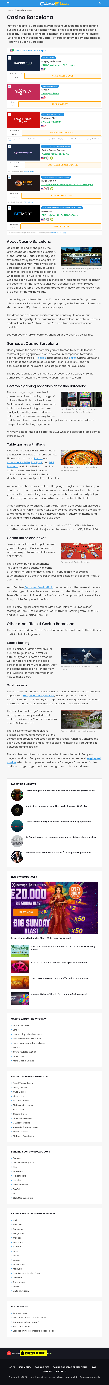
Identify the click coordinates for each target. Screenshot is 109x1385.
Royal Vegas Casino (23, 1085)
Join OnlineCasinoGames (64, 166)
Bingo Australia (20, 1133)
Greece (17, 1248)
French (38, 460)
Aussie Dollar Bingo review (26, 1129)
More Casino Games (23, 1062)
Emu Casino (19, 1111)
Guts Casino (19, 1093)
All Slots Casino (21, 1102)
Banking (17, 1160)
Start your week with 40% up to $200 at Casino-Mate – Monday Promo (63, 950)
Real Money (25, 1367)
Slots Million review (22, 1120)
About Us (61, 1371)
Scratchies (18, 1058)
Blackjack (36, 464)
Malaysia (17, 1270)
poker (72, 360)
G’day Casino (20, 1089)
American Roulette (18, 464)
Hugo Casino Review (26, 198)
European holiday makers (38, 697)
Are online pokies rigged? (26, 1324)
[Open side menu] (8, 3)
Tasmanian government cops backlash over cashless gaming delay (60, 792)
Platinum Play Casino (23, 1138)
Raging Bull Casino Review (27, 75)
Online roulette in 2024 (24, 1053)
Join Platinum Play (61, 132)
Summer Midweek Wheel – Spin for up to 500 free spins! (59, 996)
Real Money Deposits (23, 1164)
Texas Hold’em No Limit (38, 589)
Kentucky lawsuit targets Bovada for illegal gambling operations (58, 823)
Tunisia (16, 1288)
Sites (12, 1367)
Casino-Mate (20, 1116)
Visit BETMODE (61, 228)
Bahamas (18, 1231)
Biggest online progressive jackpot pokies (34, 1332)
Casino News (42, 1367)
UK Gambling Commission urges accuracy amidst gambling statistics (61, 839)
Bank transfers (20, 1186)
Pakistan (17, 1279)
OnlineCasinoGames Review (28, 165)
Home (10, 10)
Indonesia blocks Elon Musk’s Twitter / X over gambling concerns (58, 854)
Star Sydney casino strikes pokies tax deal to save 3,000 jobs (56, 808)
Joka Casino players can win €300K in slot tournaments (59, 980)
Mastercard (19, 1173)
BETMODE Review (26, 228)
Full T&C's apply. (29, 174)
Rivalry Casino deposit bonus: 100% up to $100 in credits (59, 964)
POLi (15, 1195)
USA (15, 1222)
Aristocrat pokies (21, 1328)
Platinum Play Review (27, 131)
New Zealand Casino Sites (26, 1275)
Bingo (16, 1031)
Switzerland (19, 1284)
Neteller (17, 1182)
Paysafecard (19, 1177)
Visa (15, 1169)
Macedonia (19, 1266)
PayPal (16, 1191)
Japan (16, 1262)
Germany (18, 1244)
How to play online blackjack (27, 1036)
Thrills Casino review (23, 1107)
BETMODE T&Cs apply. (58, 235)
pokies (42, 360)
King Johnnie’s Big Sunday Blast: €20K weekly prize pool (41, 940)
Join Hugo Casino (61, 198)
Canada (17, 1239)
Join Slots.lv (60, 104)
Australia (17, 1226)
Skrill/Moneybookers (23, 1200)
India (15, 1253)
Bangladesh (19, 1235)
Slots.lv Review (26, 103)
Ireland (16, 1257)
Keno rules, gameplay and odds (29, 1045)
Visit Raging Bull (63, 76)
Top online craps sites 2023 (27, 1040)
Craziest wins (20, 1315)
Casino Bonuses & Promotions (70, 1367)
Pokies (16, 1049)
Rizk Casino (19, 1098)
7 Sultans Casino (21, 1124)
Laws (93, 1367)
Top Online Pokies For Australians (29, 1319)
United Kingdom (21, 1292)
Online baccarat (21, 1027)
